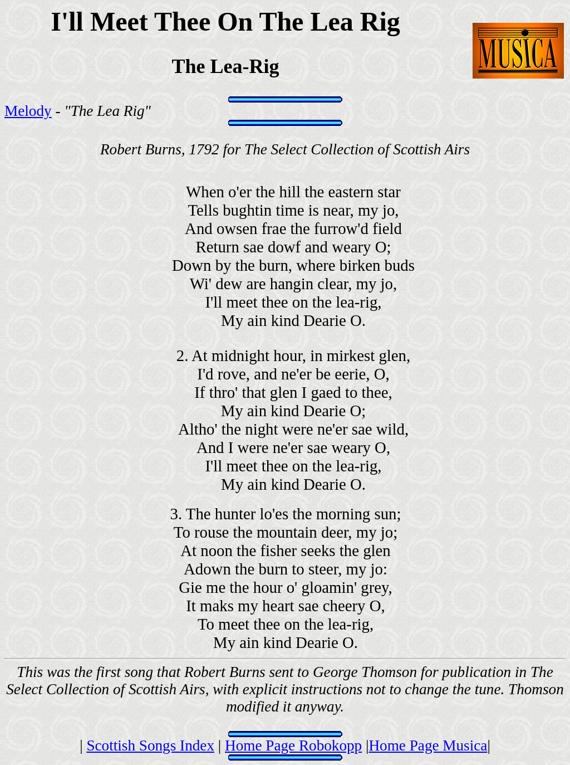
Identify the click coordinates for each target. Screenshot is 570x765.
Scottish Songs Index (150, 745)
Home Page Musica (427, 745)
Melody (28, 111)
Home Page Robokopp (293, 745)
